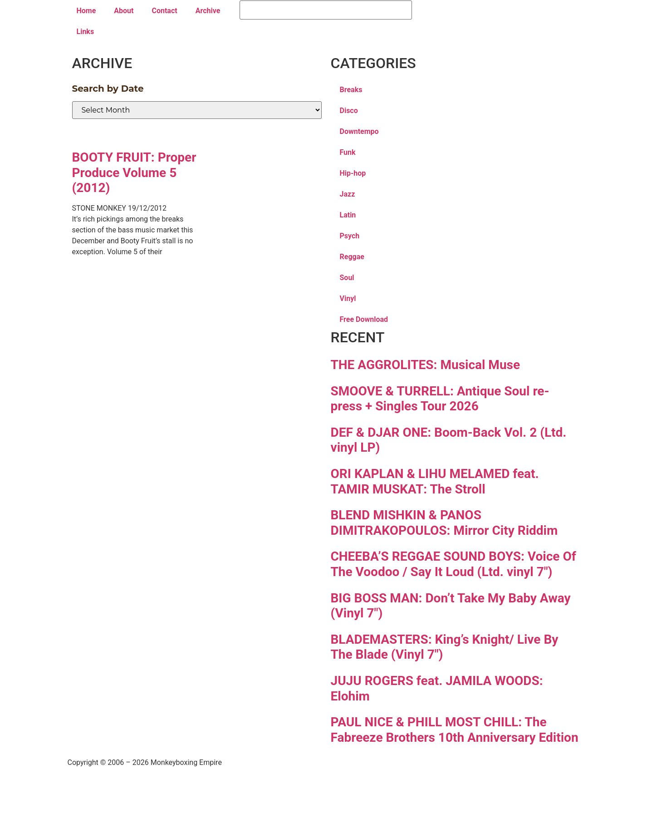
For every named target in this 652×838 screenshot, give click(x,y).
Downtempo (359, 131)
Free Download (364, 319)
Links (85, 31)
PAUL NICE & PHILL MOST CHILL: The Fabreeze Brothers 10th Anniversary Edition (454, 730)
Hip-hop (353, 173)
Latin (348, 215)
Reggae (352, 256)
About (123, 10)
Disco (349, 110)
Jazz (347, 194)
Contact (164, 10)
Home (86, 10)
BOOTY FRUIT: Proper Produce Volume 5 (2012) (134, 172)
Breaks (351, 89)
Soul (347, 277)
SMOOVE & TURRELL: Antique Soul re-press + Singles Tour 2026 (440, 399)
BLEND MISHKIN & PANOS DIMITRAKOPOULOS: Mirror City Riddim (444, 523)
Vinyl (348, 298)
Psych (350, 236)
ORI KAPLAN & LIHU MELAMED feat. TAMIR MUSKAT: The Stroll (435, 481)
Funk (348, 152)
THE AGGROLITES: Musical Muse (425, 364)
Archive (208, 10)
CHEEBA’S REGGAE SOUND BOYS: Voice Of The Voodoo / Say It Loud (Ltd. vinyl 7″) (453, 564)
